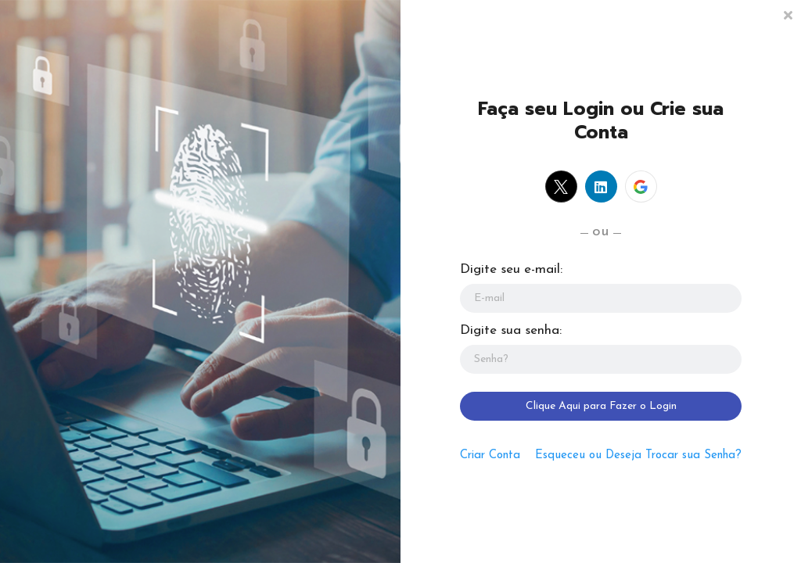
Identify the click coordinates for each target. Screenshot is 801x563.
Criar (490, 455)
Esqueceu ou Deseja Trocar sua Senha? (638, 455)
